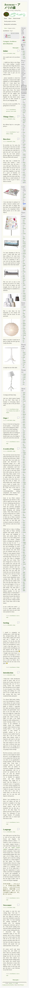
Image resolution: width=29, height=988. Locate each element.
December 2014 (24, 419)
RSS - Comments (24, 56)
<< (11, 33)
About (10, 18)
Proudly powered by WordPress (8, 984)
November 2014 (24, 424)
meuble (16, 410)
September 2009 (24, 575)
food (24, 132)
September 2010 (24, 539)
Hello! (5, 51)
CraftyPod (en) (24, 220)
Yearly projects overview (10, 21)
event (24, 125)
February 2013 (24, 474)
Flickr (24, 197)
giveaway (8, 111)
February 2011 (24, 514)
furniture (11, 410)
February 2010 (24, 560)
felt (23, 129)
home (17, 409)
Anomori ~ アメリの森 (12, 6)
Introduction (8, 673)
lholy (14, 53)
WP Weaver (21, 984)
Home (5, 18)
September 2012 (24, 479)
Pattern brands (16, 18)
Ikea (14, 410)
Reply (11, 133)
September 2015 (24, 407)
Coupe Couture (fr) (24, 376)
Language (7, 829)
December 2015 (24, 397)
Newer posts (16, 47)
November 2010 (24, 529)
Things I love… (9, 117)
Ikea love (6, 139)
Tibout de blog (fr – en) (24, 338)
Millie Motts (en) (24, 325)
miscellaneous (13, 109)
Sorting (6, 623)
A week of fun (8, 449)
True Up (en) (24, 365)
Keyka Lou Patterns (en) (24, 257)
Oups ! (5, 418)
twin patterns (24, 174)
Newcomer (7, 905)
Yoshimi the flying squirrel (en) (24, 297)
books (24, 144)
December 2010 (24, 524)
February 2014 (24, 444)
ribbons (7, 133)
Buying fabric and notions (10, 24)
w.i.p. (24, 177)
